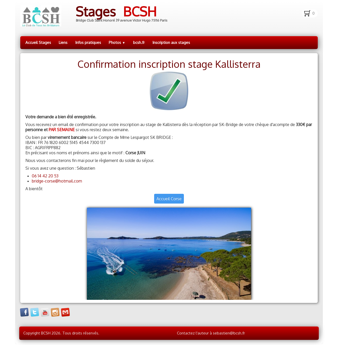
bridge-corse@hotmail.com (57, 181)
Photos (117, 42)
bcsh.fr (139, 42)
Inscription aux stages (171, 42)
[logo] (97, 15)
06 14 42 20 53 (45, 175)
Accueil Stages (38, 42)
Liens (63, 42)
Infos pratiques (88, 42)
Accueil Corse (169, 198)
